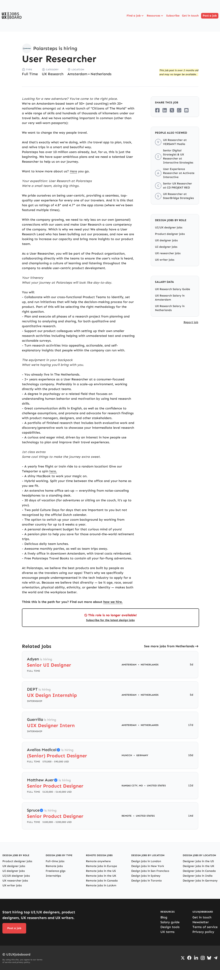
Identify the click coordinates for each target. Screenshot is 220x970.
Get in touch (190, 15)
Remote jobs (54, 866)
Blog (163, 917)
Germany (142, 755)
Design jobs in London (146, 861)
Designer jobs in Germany (200, 880)
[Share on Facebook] (157, 110)
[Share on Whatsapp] (179, 110)
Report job (191, 322)
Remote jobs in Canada (102, 880)
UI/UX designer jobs (168, 227)
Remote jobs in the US (101, 871)
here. (53, 471)
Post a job (210, 15)
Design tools (170, 927)
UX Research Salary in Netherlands (170, 308)
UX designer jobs (166, 240)
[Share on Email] (186, 110)
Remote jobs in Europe (101, 866)
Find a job (135, 16)
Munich (127, 755)
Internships (53, 875)
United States (156, 785)
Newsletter (200, 922)
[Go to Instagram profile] (203, 958)
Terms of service (205, 927)
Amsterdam (77, 74)
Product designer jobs (170, 234)
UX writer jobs (164, 259)
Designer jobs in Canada (199, 871)
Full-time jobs (55, 861)
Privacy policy (203, 932)
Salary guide (170, 922)
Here (73, 171)
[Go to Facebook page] (189, 958)
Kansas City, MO (132, 785)
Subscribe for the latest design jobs (110, 620)
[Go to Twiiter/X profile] (183, 958)
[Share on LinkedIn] (164, 110)
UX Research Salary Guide (172, 289)
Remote (127, 815)
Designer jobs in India (198, 875)
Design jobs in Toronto (146, 880)
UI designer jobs (166, 247)
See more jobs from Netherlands (169, 646)
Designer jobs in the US (198, 861)
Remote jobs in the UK (101, 875)
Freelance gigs (55, 871)
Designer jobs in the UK (198, 866)
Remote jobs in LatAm (101, 885)
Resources (155, 16)
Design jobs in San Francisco (150, 871)
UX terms (167, 932)
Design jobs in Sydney (145, 875)
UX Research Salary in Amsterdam (170, 297)
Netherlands (101, 74)
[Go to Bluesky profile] (209, 958)
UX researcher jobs (168, 253)
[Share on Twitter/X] (171, 110)
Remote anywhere (98, 861)
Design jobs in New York (147, 866)
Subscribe (173, 15)
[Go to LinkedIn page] (196, 958)
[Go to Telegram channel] (216, 958)
